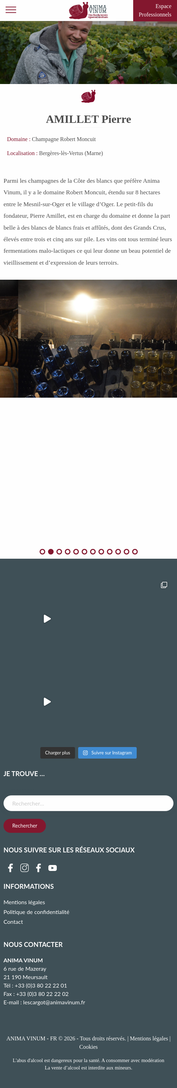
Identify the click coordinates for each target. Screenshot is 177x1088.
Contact (13, 921)
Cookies (88, 1047)
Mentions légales (24, 902)
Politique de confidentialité (36, 911)
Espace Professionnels (155, 10)
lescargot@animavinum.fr (54, 1002)
